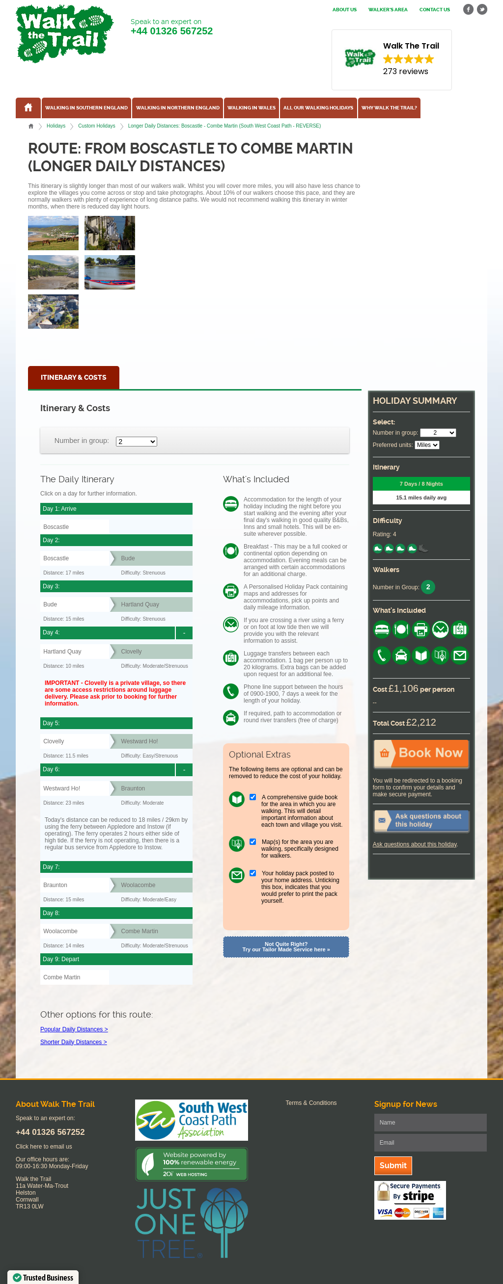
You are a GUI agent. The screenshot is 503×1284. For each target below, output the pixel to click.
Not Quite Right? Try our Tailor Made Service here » (286, 946)
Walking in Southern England (86, 108)
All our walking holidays (318, 108)
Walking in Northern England (178, 108)
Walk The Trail (65, 33)
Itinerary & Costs (74, 377)
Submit (393, 1165)
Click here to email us (44, 1146)
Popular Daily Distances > (74, 1029)
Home (31, 126)
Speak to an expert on (172, 27)
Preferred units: (393, 445)
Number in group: (82, 441)
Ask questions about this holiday (415, 844)
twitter (481, 9)
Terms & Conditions (311, 1103)
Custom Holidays (96, 126)
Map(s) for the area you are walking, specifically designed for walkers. (299, 849)
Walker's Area (388, 10)
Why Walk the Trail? (389, 108)
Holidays (56, 126)
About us (345, 10)
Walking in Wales (251, 108)
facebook (468, 9)
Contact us (434, 10)
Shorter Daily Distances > (73, 1042)
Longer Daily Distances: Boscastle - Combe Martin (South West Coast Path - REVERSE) (224, 126)
